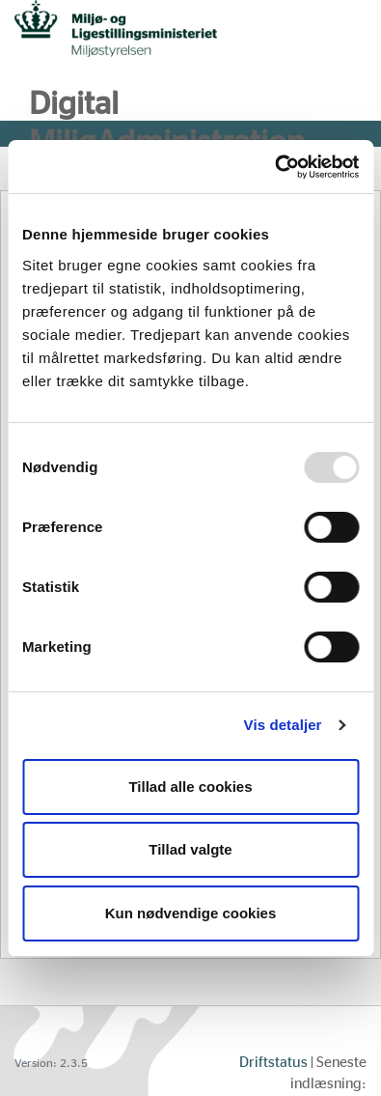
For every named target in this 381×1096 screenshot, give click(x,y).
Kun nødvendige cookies (191, 913)
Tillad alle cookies (190, 786)
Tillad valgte (190, 849)
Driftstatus (273, 1062)
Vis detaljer (283, 725)
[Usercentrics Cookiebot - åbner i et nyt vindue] (274, 167)
